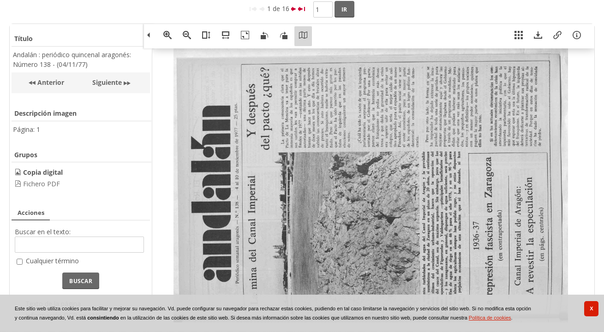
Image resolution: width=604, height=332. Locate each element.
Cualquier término (52, 260)
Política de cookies (490, 317)
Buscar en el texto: (43, 231)
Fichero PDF (41, 183)
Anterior (50, 82)
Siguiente (107, 82)
